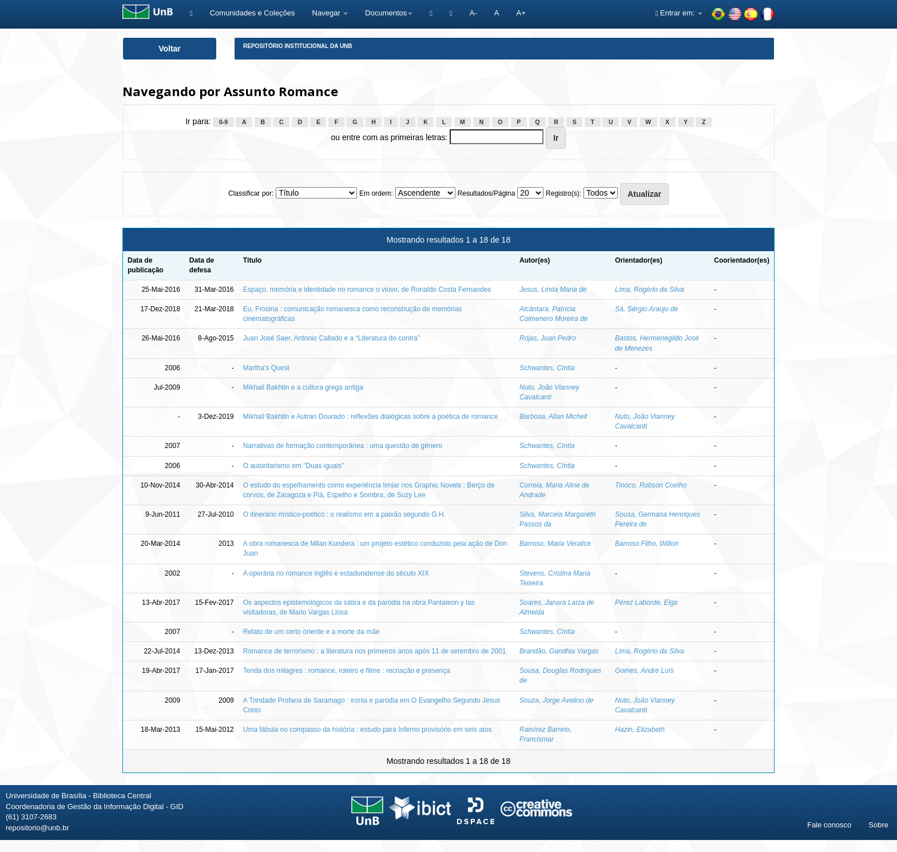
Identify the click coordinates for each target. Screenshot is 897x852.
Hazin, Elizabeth (640, 730)
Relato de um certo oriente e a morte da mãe (311, 632)
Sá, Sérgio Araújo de (646, 309)
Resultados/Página (486, 193)
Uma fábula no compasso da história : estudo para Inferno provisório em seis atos (367, 730)
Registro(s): (563, 193)
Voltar (169, 48)
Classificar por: (250, 193)
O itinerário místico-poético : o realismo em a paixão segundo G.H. (344, 514)
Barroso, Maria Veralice (555, 544)
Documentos (388, 13)
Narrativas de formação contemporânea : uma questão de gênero (342, 446)
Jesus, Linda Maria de (552, 290)
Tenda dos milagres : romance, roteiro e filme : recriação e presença (346, 671)
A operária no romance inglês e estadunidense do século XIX (336, 573)
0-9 (223, 121)
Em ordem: (376, 193)
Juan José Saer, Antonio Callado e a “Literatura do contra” (331, 338)
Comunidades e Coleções (252, 13)
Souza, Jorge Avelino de (556, 700)
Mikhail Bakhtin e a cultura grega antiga (303, 387)
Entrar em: (678, 13)
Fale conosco (829, 825)
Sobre (878, 825)
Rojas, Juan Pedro (547, 338)
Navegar (330, 13)
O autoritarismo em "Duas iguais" (293, 466)
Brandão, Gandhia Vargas (558, 651)
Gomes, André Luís (644, 671)
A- (473, 13)
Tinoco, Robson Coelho (650, 485)
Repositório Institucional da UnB (297, 46)
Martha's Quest (266, 368)
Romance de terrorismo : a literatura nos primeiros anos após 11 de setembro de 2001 (374, 651)
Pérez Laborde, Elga (646, 603)
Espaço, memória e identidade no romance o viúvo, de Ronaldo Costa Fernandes (367, 290)
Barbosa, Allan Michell (553, 417)
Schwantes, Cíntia (547, 368)
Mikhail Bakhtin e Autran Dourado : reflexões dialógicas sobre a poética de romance (370, 417)
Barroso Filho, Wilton (646, 544)
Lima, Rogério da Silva (649, 290)
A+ (520, 13)
